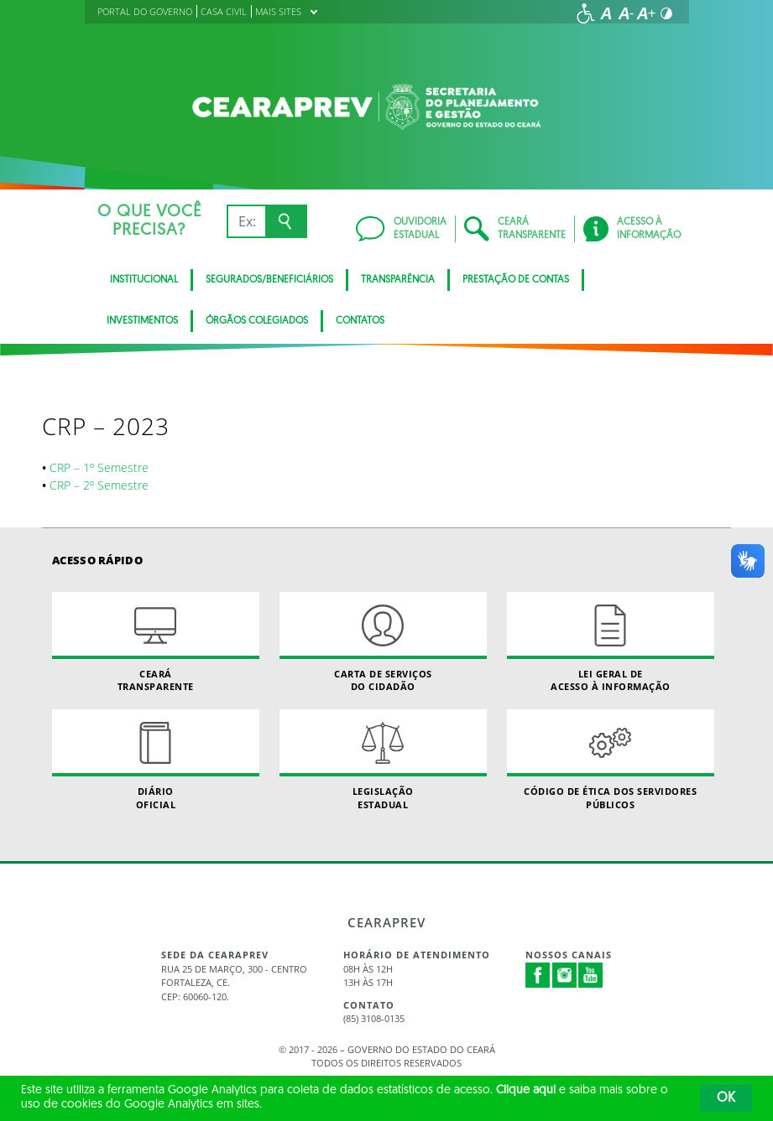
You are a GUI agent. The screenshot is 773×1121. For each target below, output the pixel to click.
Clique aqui (526, 1090)
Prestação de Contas (515, 280)
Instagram (564, 975)
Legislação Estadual (383, 759)
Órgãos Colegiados (257, 321)
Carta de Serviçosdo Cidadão (383, 642)
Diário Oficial (155, 759)
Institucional (144, 280)
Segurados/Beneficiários (269, 280)
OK (726, 1098)
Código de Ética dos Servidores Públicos (610, 759)
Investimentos (142, 321)
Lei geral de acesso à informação (610, 642)
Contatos (360, 321)
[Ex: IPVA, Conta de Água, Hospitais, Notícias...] (246, 221)
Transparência (398, 280)
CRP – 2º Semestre (99, 485)
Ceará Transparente (155, 642)
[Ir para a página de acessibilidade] (586, 13)
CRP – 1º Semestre (99, 467)
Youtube (590, 975)
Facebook (538, 975)
